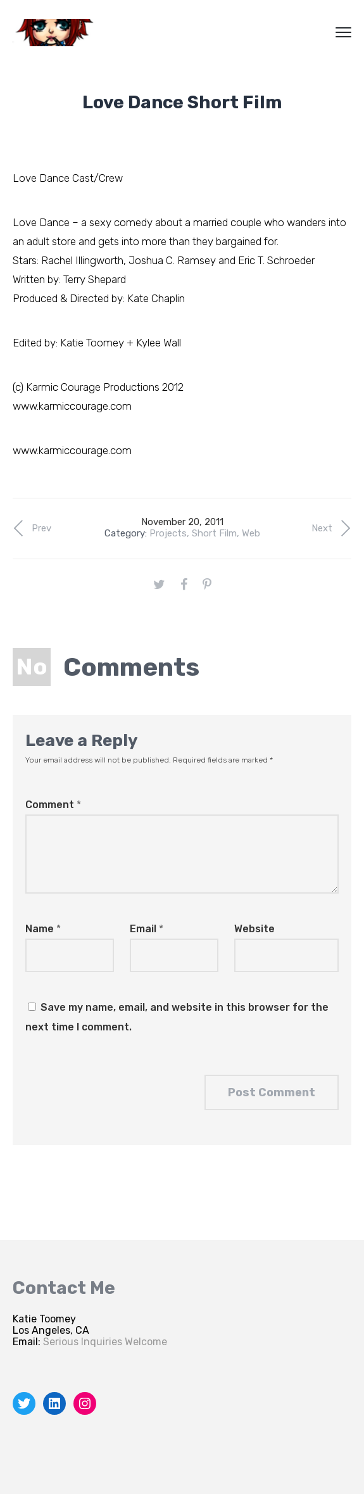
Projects (168, 533)
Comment (53, 805)
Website (254, 929)
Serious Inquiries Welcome (105, 1342)
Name (43, 929)
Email (146, 929)
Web (251, 533)
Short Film (214, 533)
